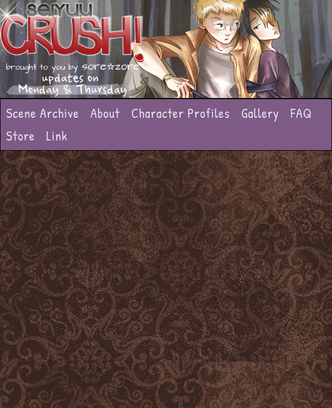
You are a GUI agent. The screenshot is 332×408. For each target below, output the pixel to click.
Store (20, 135)
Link (57, 135)
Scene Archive (42, 113)
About (105, 113)
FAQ (301, 113)
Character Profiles (180, 113)
